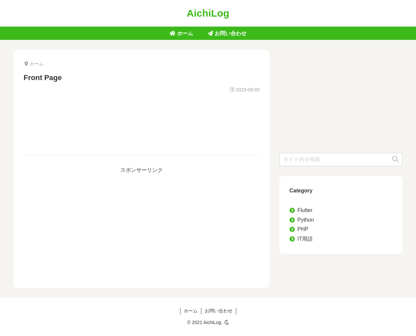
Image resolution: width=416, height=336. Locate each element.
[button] (395, 159)
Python (305, 220)
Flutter (304, 210)
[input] (340, 159)
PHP (302, 229)
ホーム (191, 310)
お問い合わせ (219, 310)
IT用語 (305, 239)
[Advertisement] (142, 118)
